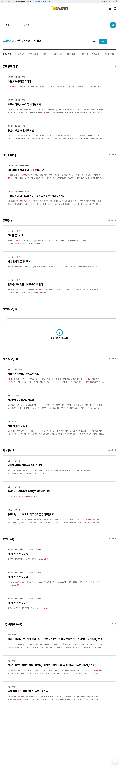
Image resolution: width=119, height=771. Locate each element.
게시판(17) (84, 54)
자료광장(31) (70, 54)
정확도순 (103, 41)
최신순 (112, 41)
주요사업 (102, 1)
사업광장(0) (57, 54)
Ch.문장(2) (33, 54)
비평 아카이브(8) (110, 54)
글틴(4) (45, 54)
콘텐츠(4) (95, 54)
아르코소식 (112, 1)
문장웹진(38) (20, 54)
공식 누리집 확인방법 (42, 1)
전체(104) (7, 54)
